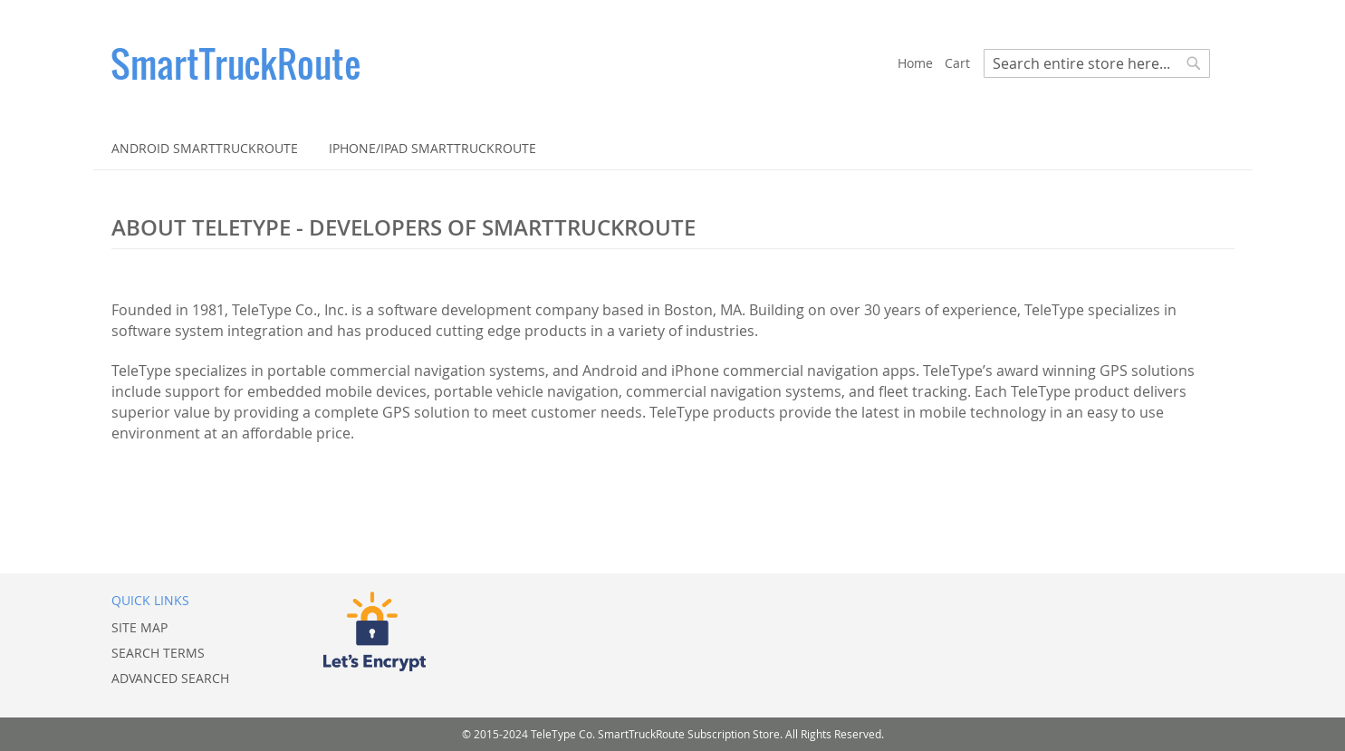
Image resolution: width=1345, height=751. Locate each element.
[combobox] (1097, 63)
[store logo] (504, 63)
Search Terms (158, 652)
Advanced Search (170, 678)
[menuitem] (205, 148)
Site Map (139, 627)
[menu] (673, 148)
